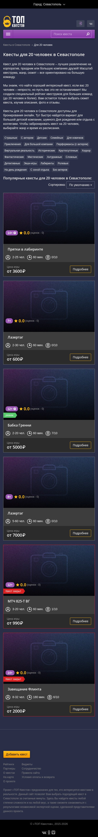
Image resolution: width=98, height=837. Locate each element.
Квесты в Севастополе (16, 44)
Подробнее (80, 269)
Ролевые (63, 163)
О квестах (9, 772)
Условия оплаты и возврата (38, 777)
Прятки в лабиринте (25, 249)
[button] (91, 23)
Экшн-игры (30, 163)
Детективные (12, 163)
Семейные (56, 137)
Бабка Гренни (19, 425)
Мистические (35, 157)
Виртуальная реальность (19, 150)
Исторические (46, 150)
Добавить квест (16, 754)
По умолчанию (80, 185)
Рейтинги (8, 764)
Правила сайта (31, 772)
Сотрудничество (31, 768)
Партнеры (9, 768)
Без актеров (60, 169)
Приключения (12, 144)
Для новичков (75, 137)
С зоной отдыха (39, 169)
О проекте (9, 781)
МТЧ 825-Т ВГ (19, 601)
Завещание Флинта (24, 689)
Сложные (71, 157)
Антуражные (54, 157)
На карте (8, 777)
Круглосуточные (68, 150)
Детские (42, 137)
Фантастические (14, 157)
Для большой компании (39, 144)
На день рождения (15, 169)
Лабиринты (47, 163)
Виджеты (27, 764)
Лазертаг (15, 337)
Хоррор (86, 150)
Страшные (10, 137)
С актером (27, 137)
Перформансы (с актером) (72, 144)
